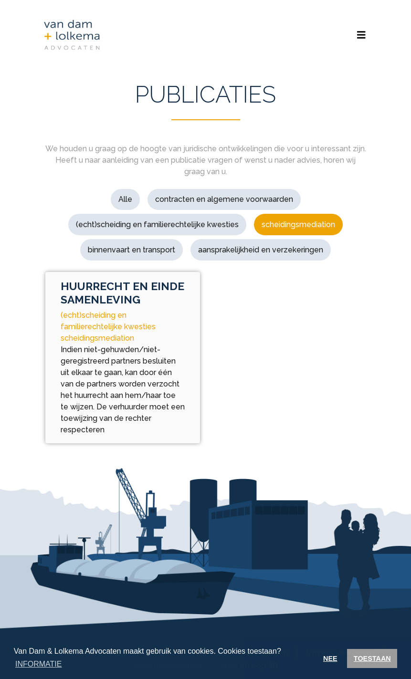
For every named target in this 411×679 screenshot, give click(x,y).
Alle (125, 199)
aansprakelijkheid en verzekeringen (260, 249)
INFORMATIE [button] (38, 664)
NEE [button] (330, 658)
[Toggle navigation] (361, 35)
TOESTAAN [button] (372, 658)
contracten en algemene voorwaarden (224, 199)
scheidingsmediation (298, 224)
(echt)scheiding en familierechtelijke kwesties (157, 224)
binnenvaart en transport (131, 249)
